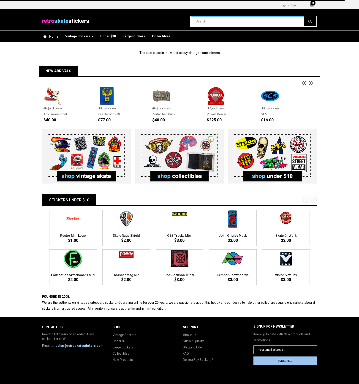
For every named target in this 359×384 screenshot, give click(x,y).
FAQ (186, 353)
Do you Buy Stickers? (198, 360)
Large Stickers (123, 347)
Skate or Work (285, 235)
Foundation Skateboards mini (73, 275)
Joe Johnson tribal (179, 275)
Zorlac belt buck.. (164, 114)
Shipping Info (192, 347)
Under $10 (120, 341)
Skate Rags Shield (126, 235)
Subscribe (285, 360)
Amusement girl (55, 114)
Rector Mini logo (73, 235)
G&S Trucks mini (179, 235)
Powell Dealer (216, 114)
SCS (264, 114)
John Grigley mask (233, 235)
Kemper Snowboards (233, 275)
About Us (189, 335)
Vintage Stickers (124, 335)
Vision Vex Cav (286, 275)
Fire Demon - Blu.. (110, 114)
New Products (123, 360)
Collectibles (121, 353)
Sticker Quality (193, 341)
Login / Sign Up (290, 5)
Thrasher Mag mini (126, 275)
